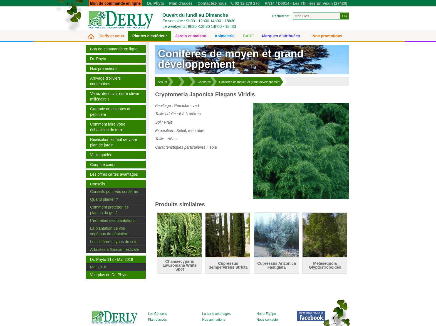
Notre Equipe (266, 314)
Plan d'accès (180, 3)
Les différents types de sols (113, 241)
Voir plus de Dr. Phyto (109, 275)
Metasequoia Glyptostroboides (325, 265)
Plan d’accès (157, 320)
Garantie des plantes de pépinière (111, 112)
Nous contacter (267, 320)
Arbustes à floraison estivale (114, 249)
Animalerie (225, 36)
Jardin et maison (190, 36)
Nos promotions (327, 36)
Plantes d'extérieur (149, 36)
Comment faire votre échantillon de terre (107, 127)
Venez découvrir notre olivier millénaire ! (114, 96)
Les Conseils (157, 314)
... (177, 82)
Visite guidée (101, 155)
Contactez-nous (212, 3)
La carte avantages (216, 314)
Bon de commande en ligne (113, 49)
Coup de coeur (103, 164)
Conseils (97, 184)
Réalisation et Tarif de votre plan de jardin (113, 142)
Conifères (204, 82)
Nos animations (213, 320)
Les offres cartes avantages (114, 174)
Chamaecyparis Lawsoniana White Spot (180, 265)
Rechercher (280, 16)
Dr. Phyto (155, 3)
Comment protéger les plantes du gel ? (109, 210)
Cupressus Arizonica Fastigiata (276, 265)
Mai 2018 (98, 267)
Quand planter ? (104, 199)
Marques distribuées (281, 36)
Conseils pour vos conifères (114, 191)
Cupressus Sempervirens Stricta (228, 265)
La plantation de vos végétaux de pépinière (109, 231)
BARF (248, 36)
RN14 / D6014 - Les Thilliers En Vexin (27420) (306, 3)
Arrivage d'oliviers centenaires (105, 81)
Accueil (162, 82)
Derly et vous (112, 36)
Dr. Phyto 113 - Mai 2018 (111, 259)
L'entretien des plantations (112, 220)
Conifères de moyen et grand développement (249, 82)
